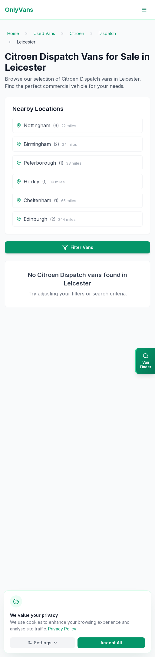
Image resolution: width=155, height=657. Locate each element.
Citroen (77, 33)
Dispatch (107, 33)
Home (13, 33)
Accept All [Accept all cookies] (111, 642)
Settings (43, 642)
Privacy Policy (62, 628)
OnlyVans (19, 9)
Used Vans (44, 33)
